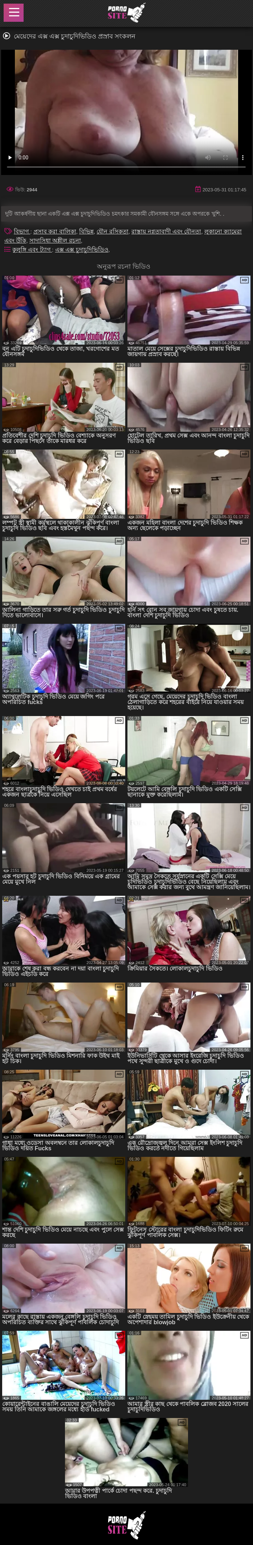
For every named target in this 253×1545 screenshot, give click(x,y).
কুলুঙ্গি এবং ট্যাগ (32, 250)
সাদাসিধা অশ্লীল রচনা (55, 240)
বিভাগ (22, 231)
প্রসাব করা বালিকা (54, 231)
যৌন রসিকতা (112, 231)
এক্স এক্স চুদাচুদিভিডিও (82, 250)
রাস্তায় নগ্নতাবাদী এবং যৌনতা (166, 231)
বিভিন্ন (86, 231)
